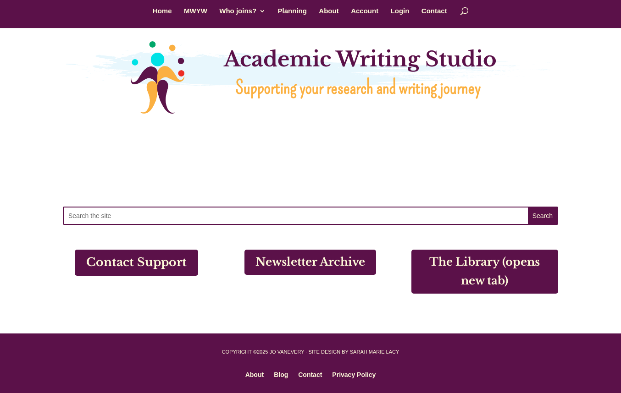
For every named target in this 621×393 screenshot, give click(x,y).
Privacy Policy (354, 374)
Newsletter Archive (310, 261)
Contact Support (136, 262)
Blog (281, 374)
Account (364, 11)
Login (400, 11)
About (328, 11)
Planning (292, 11)
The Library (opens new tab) (484, 271)
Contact (434, 11)
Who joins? (237, 11)
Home (162, 11)
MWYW (195, 11)
